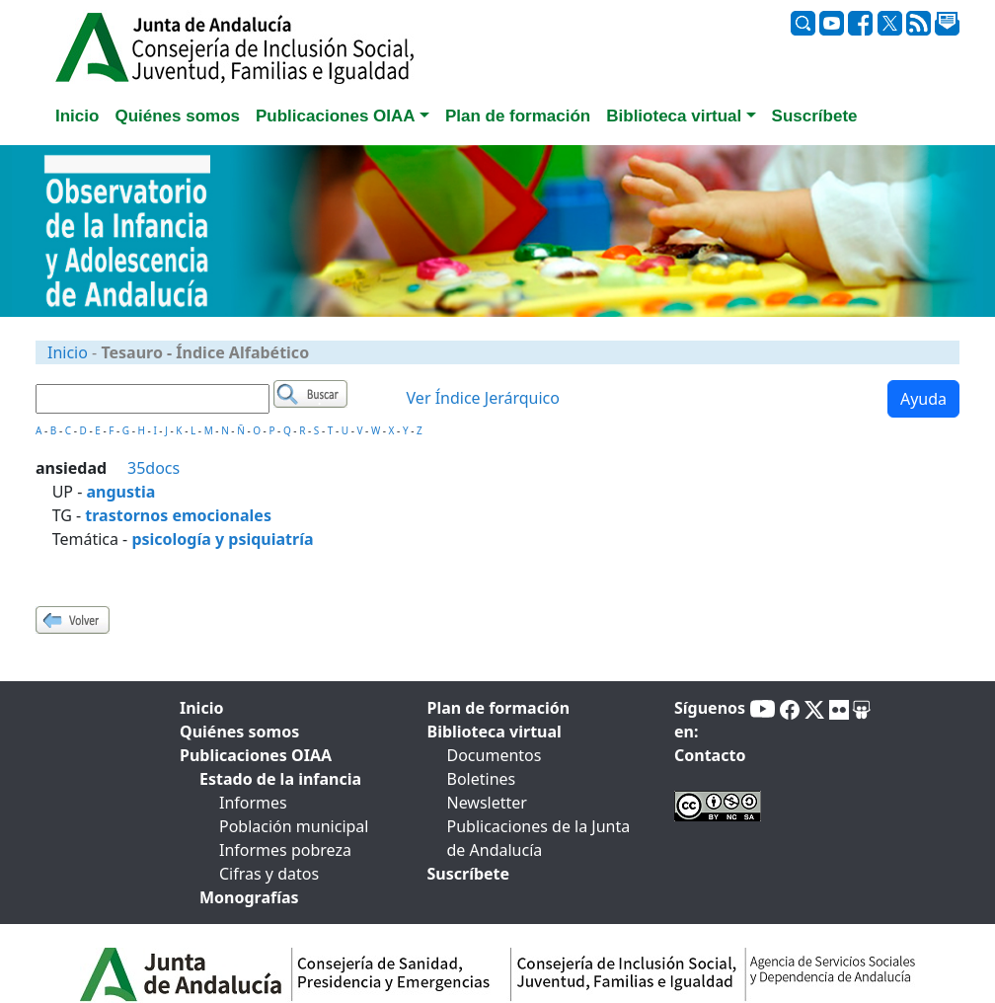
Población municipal (293, 826)
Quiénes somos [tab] (177, 116)
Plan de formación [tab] (517, 116)
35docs (153, 468)
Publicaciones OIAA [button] (336, 116)
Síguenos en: (709, 719)
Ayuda (923, 399)
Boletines (481, 779)
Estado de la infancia (280, 779)
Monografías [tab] (249, 897)
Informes (253, 802)
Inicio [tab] (77, 116)
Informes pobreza (285, 850)
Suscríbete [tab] (815, 116)
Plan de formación (499, 708)
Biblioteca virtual (494, 731)
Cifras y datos (269, 874)
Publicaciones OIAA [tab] (256, 755)
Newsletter (487, 802)
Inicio (67, 352)
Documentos (494, 755)
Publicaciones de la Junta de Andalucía (539, 838)
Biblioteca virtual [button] (673, 116)
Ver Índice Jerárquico (483, 399)
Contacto (709, 755)
